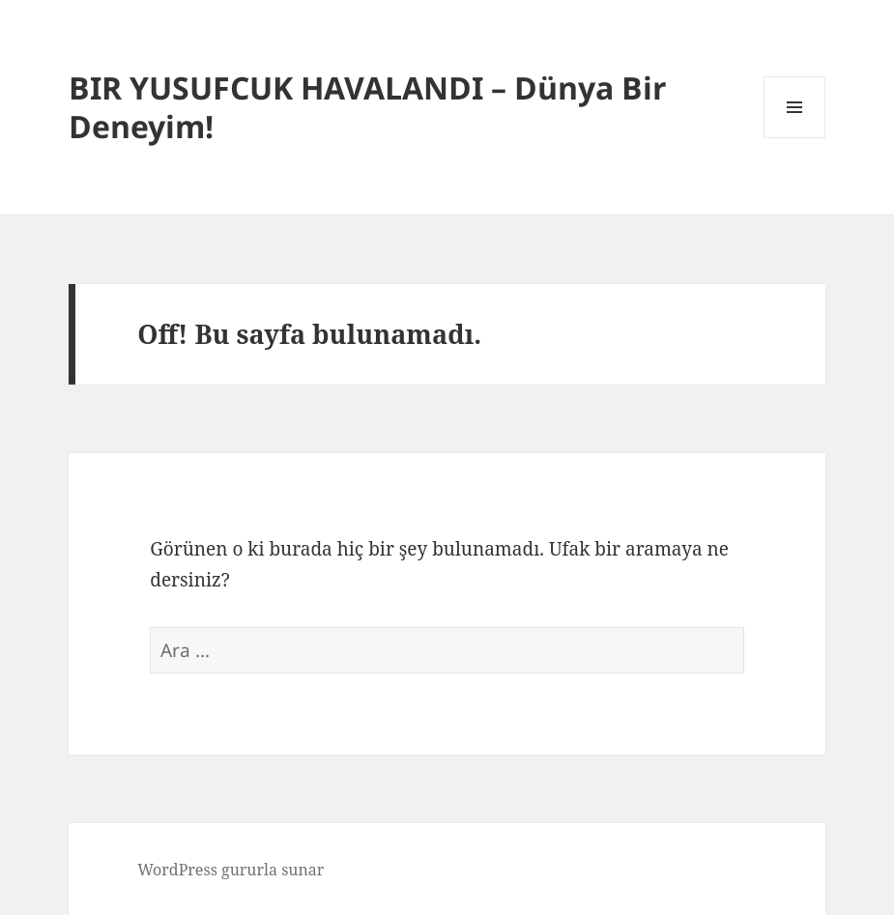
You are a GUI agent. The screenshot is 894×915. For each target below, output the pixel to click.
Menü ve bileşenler (794, 137)
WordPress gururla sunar (230, 869)
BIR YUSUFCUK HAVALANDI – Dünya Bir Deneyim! (368, 107)
